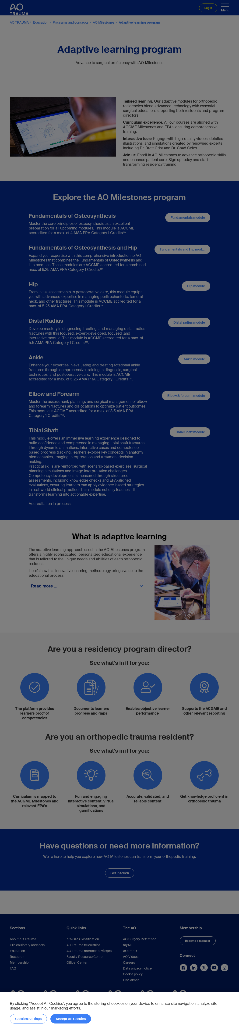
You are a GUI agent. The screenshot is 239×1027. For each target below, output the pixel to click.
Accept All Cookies (71, 1019)
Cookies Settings (28, 1019)
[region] (119, 1009)
